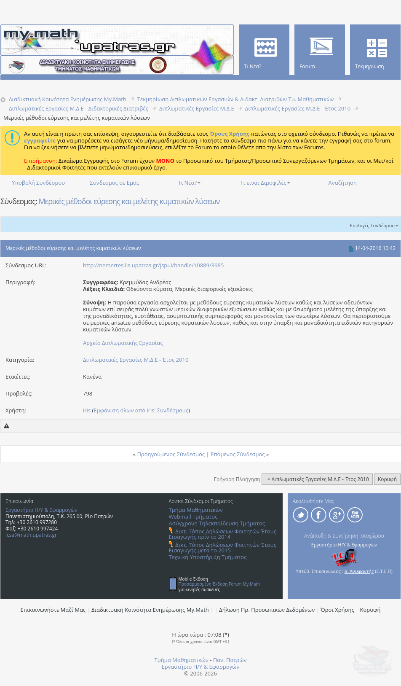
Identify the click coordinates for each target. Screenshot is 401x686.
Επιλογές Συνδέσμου (372, 225)
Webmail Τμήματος (193, 516)
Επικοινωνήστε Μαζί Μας (53, 609)
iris (87, 410)
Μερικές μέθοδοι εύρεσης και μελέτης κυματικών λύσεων (128, 201)
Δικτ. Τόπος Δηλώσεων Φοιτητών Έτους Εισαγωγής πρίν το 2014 (222, 534)
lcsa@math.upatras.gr (31, 534)
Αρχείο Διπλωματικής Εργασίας (123, 343)
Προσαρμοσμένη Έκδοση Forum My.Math (219, 584)
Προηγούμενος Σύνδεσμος (171, 454)
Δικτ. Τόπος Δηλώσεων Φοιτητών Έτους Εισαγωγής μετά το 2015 (222, 547)
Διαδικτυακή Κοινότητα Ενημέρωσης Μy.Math (150, 609)
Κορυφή (387, 479)
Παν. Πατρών (230, 660)
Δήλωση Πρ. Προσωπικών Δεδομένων (267, 609)
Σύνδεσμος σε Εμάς (114, 182)
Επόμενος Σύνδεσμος (238, 454)
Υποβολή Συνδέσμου (38, 182)
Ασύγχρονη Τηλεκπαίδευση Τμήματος (217, 523)
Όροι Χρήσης (337, 609)
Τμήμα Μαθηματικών (196, 510)
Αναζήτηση (343, 182)
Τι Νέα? (187, 182)
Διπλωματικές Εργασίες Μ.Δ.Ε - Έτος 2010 (135, 359)
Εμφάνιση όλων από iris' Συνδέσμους (141, 410)
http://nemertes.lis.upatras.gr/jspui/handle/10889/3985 (153, 265)
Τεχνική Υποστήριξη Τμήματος (208, 557)
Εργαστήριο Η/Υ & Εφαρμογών (41, 510)
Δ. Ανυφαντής (359, 571)
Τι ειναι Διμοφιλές (263, 182)
